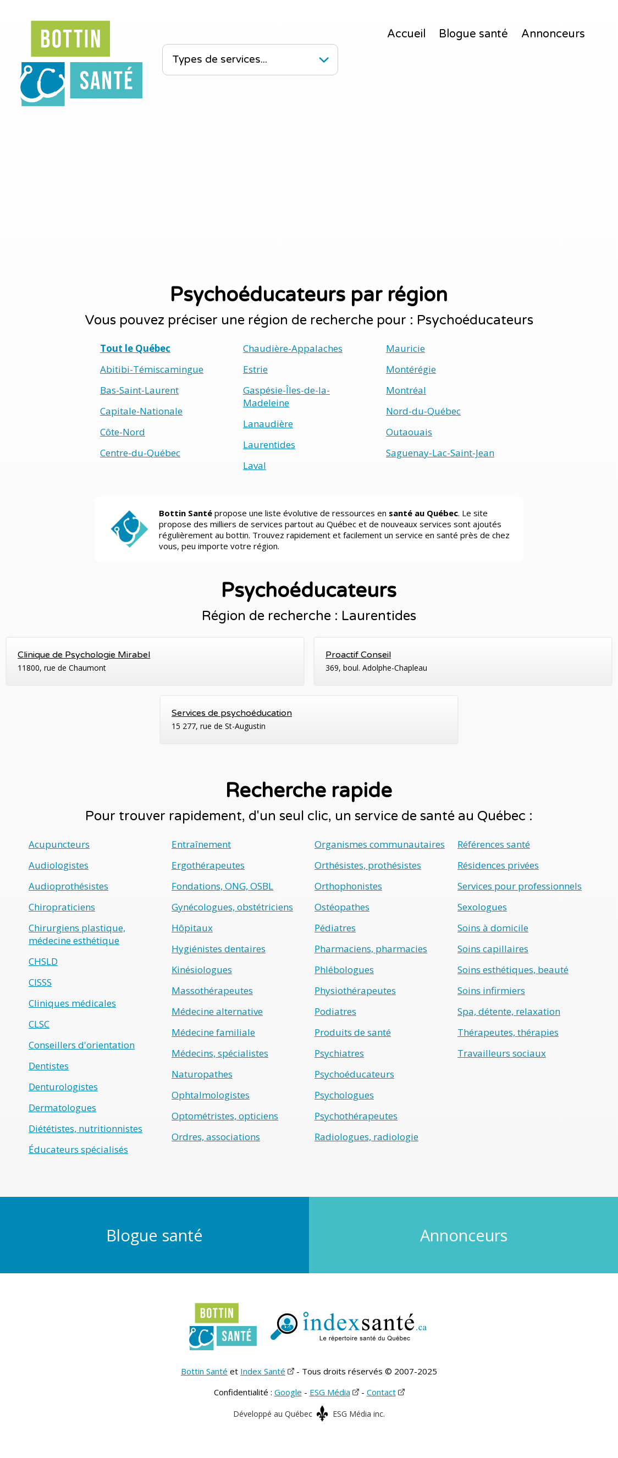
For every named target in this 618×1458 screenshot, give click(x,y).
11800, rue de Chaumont (155, 661)
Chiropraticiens (62, 907)
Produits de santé (352, 1032)
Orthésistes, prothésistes (367, 865)
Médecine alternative (217, 1011)
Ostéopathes (341, 907)
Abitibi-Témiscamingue (151, 369)
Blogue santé (473, 34)
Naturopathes (202, 1074)
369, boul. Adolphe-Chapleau (462, 661)
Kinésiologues (202, 969)
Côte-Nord (122, 432)
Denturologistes (63, 1086)
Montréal (406, 390)
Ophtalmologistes (211, 1095)
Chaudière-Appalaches (293, 348)
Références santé (493, 844)
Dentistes (49, 1065)
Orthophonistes (348, 886)
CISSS (40, 982)
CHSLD (43, 961)
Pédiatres (335, 927)
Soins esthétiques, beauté (513, 969)
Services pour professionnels (519, 886)
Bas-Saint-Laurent (139, 390)
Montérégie (411, 369)
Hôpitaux (192, 927)
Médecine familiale (213, 1032)
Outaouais (409, 432)
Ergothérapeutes (208, 865)
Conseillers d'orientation (82, 1045)
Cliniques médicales (72, 1003)
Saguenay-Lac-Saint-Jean (440, 452)
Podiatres (335, 1011)
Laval (254, 465)
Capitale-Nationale (141, 411)
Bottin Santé (204, 1371)
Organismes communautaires (379, 844)
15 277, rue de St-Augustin (309, 719)
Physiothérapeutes (355, 990)
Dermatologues (62, 1107)
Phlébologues (344, 969)
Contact (381, 1392)
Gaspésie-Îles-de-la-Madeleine (286, 396)
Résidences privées (498, 865)
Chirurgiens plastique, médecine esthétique (77, 934)
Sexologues (482, 907)
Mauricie (405, 348)
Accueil (406, 34)
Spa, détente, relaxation (508, 1011)
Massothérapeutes (212, 990)
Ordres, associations (216, 1136)
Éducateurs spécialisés (78, 1149)
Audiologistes (59, 865)
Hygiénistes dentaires (219, 948)
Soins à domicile (492, 927)
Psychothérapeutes (356, 1115)
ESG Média (330, 1392)
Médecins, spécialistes (220, 1053)
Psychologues (344, 1095)
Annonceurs (553, 34)
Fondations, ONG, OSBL (222, 886)
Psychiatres (339, 1053)
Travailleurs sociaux (501, 1053)
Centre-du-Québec (140, 452)
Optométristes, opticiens (225, 1115)
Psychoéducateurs (354, 1074)
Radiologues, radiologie (366, 1136)
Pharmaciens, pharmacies (370, 948)
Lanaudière (268, 423)
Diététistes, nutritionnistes (85, 1128)
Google (288, 1392)
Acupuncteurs (59, 844)
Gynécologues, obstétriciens (232, 907)
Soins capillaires (492, 948)
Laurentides (269, 444)
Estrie (255, 369)
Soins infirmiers (491, 990)
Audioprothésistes (68, 886)
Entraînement (201, 844)
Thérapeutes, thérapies (508, 1032)
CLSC (39, 1024)
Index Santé (262, 1371)
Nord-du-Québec (423, 411)
